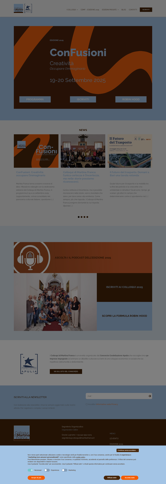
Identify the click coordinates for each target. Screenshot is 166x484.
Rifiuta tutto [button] (112, 478)
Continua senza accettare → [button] (128, 450)
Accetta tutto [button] (130, 478)
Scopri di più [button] (36, 478)
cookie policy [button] (80, 457)
